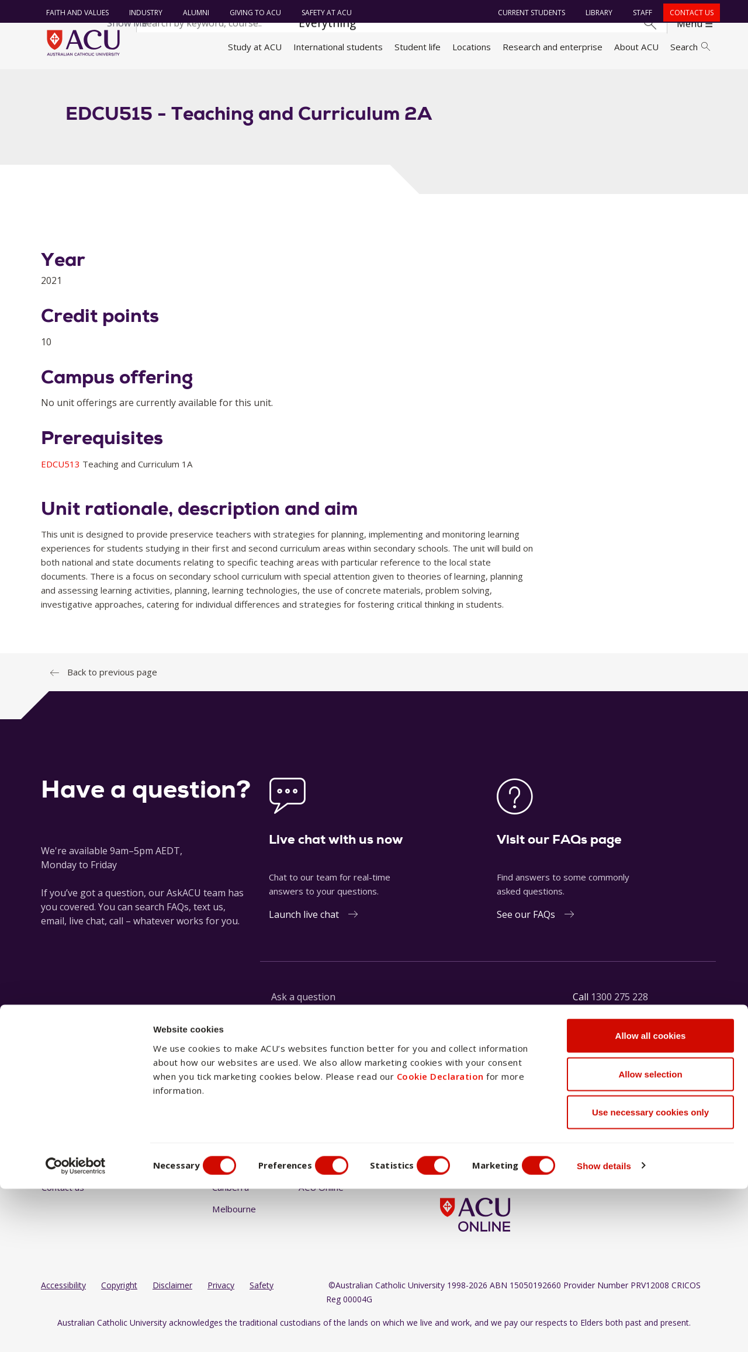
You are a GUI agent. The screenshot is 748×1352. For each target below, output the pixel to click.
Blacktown (232, 1156)
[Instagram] (463, 1135)
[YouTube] (501, 1135)
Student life (417, 47)
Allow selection (650, 1237)
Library (596, 13)
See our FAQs (526, 927)
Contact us (689, 13)
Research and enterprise (552, 47)
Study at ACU (255, 47)
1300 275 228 (619, 1009)
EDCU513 (61, 477)
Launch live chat (304, 927)
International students (338, 47)
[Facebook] (444, 1135)
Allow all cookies (650, 1199)
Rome (311, 1156)
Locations (471, 47)
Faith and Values (74, 13)
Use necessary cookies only (650, 1275)
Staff (639, 13)
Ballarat (227, 1134)
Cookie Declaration (440, 1238)
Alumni (193, 13)
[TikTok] (520, 1135)
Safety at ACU (324, 13)
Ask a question (303, 1009)
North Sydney (326, 1134)
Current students (528, 13)
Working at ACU (73, 1156)
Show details (627, 1329)
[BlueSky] (539, 1135)
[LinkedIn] (482, 1135)
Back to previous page (112, 685)
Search (690, 47)
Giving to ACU (252, 13)
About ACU (636, 47)
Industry (143, 13)
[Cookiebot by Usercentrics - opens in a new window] (76, 1329)
